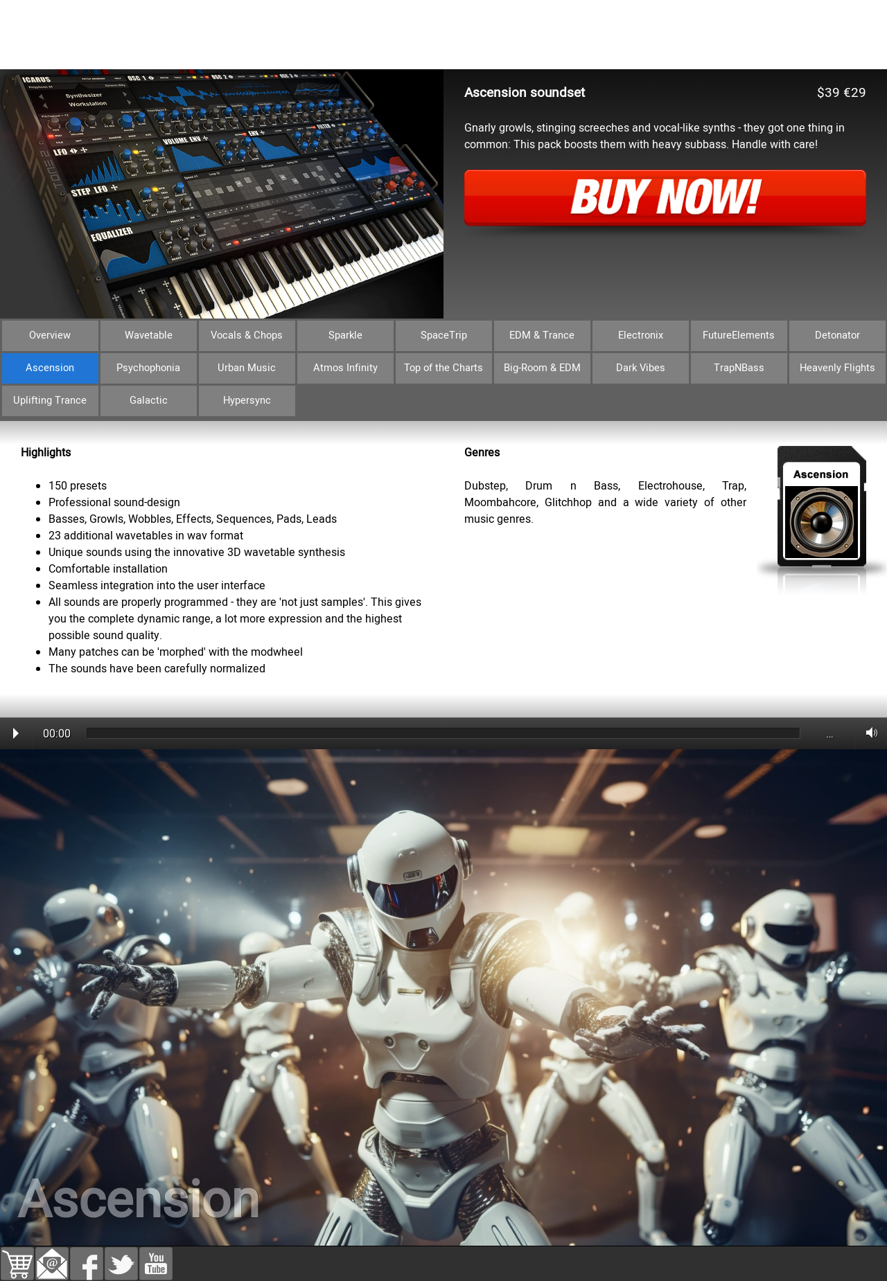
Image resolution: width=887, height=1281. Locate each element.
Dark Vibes (640, 368)
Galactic (149, 400)
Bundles (125, 52)
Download (374, 52)
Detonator (837, 335)
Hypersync (247, 400)
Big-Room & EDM (542, 368)
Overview (50, 335)
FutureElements (739, 335)
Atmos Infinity (345, 368)
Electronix (640, 335)
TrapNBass (739, 368)
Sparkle (345, 335)
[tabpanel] (443, 429)
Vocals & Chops (247, 335)
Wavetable (149, 335)
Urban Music (247, 368)
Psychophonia (148, 368)
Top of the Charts (443, 368)
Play (16, 733)
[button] (52, 1255)
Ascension (50, 368)
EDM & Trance (541, 335)
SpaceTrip (444, 335)
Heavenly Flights (837, 368)
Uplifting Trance (50, 400)
